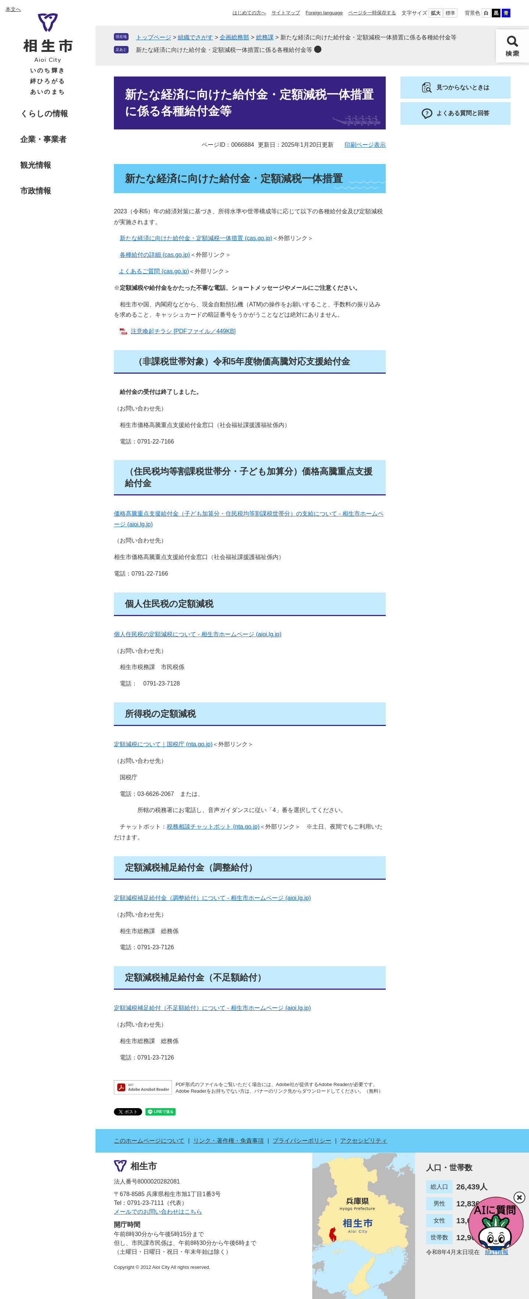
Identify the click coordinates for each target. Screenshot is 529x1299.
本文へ (13, 9)
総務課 (265, 37)
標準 (450, 13)
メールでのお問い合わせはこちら (158, 1212)
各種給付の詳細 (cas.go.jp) (155, 255)
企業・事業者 (43, 139)
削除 (317, 49)
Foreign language (324, 12)
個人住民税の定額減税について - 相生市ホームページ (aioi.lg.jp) (197, 634)
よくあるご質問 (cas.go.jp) (154, 271)
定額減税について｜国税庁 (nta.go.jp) (163, 744)
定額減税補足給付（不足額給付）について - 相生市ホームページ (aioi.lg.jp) (212, 1008)
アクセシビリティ (363, 1141)
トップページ (153, 37)
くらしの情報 (44, 113)
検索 (512, 46)
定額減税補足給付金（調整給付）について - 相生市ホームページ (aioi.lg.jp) (212, 898)
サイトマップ (285, 12)
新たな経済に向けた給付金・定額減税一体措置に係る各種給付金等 (224, 50)
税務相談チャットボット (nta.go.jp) (213, 826)
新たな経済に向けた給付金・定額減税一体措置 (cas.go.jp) (196, 238)
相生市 (143, 1166)
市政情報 (35, 190)
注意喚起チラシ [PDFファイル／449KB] (183, 331)
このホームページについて (149, 1141)
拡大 (435, 13)
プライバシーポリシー (302, 1141)
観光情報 (35, 165)
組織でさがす (195, 37)
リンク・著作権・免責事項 (228, 1141)
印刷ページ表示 (365, 145)
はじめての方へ (249, 12)
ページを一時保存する (372, 12)
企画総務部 (234, 37)
